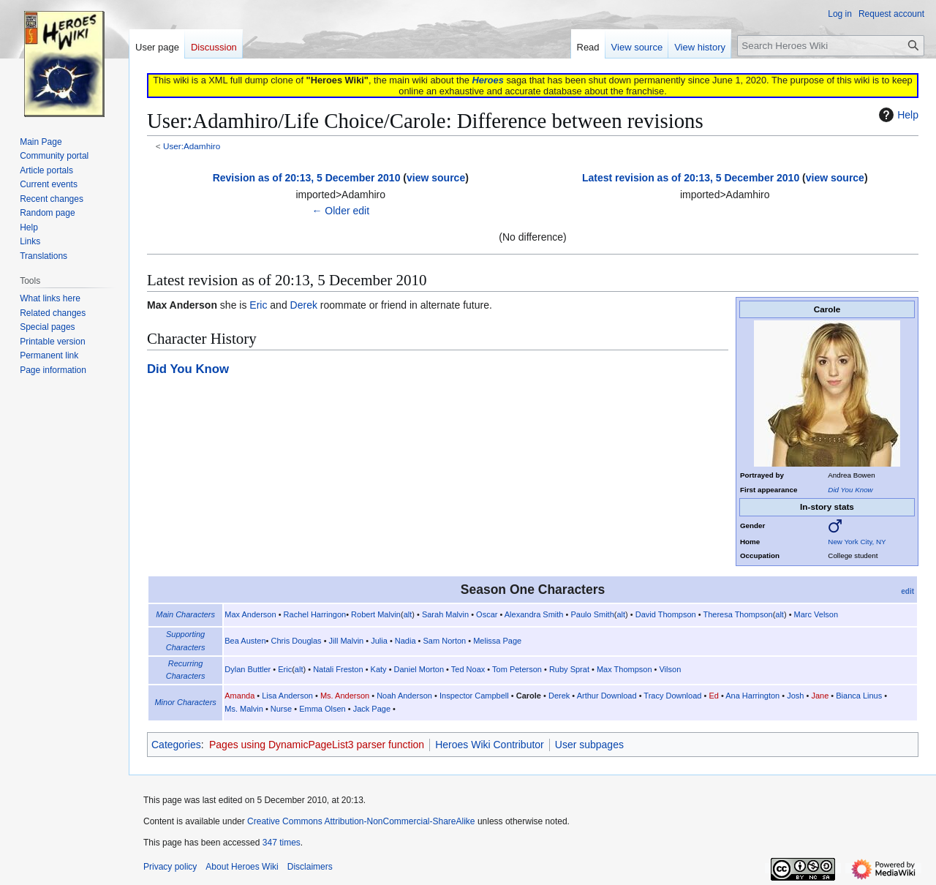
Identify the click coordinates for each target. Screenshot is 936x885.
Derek (303, 305)
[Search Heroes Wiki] (830, 45)
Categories (176, 744)
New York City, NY (857, 542)
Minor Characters (185, 702)
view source (436, 178)
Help (896, 115)
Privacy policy (170, 867)
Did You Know (850, 490)
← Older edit (340, 210)
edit (907, 591)
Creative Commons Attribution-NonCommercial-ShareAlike (361, 821)
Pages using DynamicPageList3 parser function (316, 744)
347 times (282, 842)
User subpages (589, 744)
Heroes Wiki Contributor (489, 744)
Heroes (487, 80)
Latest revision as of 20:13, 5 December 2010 (690, 178)
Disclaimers (310, 867)
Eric (258, 305)
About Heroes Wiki (241, 867)
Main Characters (185, 614)
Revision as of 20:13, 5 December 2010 (307, 178)
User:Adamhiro (191, 146)
